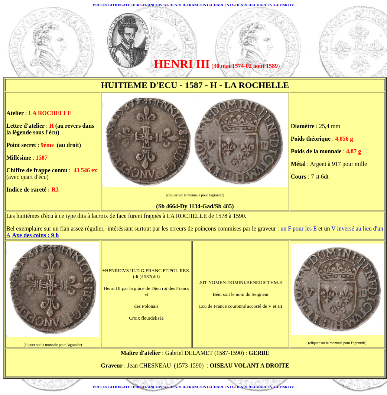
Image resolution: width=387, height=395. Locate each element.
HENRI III (244, 5)
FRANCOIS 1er (155, 5)
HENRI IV (285, 5)
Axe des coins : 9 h (35, 235)
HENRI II (177, 5)
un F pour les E (298, 228)
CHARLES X (265, 5)
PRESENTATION (107, 5)
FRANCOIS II (198, 5)
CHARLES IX (222, 5)
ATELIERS (132, 5)
